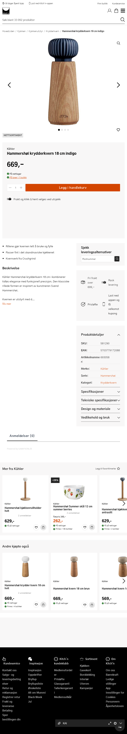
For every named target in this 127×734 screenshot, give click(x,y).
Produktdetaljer (92, 334)
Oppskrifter (35, 675)
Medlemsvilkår (63, 697)
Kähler (11, 149)
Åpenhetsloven (115, 706)
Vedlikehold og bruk (95, 417)
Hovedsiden (8, 31)
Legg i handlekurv (73, 187)
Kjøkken (21, 31)
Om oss (110, 670)
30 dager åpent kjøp (13, 3)
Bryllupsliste (35, 683)
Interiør (84, 679)
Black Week (35, 697)
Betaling (7, 710)
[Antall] (15, 187)
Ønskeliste (34, 688)
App (108, 688)
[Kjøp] (43, 527)
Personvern (113, 701)
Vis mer (6, 304)
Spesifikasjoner (92, 391)
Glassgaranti (61, 683)
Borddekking (87, 675)
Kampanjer (86, 688)
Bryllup (32, 679)
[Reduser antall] (10, 187)
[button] (118, 129)
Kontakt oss (9, 670)
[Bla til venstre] (9, 85)
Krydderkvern (52, 31)
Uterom (84, 683)
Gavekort (85, 670)
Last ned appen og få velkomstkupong (113, 304)
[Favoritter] (36, 527)
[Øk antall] (21, 187)
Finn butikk (102, 3)
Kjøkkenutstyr (36, 31)
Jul (30, 701)
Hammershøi (108, 375)
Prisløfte (93, 304)
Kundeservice (118, 3)
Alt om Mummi (37, 692)
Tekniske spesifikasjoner (99, 400)
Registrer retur (11, 697)
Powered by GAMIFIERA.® (19, 448)
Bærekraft (112, 675)
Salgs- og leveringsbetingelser (11, 679)
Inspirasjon (34, 670)
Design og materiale (95, 408)
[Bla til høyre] (117, 85)
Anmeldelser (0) (22, 435)
